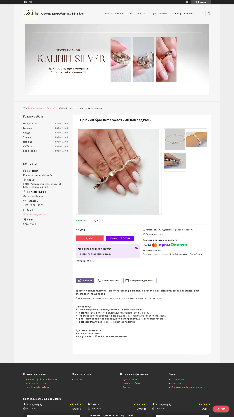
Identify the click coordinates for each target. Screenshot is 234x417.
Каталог (119, 13)
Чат (221, 408)
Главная (108, 13)
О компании (177, 379)
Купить (89, 238)
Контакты (143, 13)
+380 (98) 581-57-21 (36, 383)
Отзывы (127, 387)
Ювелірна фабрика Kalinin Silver (42, 379)
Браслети (52, 108)
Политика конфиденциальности (188, 387)
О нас (132, 13)
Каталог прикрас (36, 108)
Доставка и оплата (161, 13)
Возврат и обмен (184, 13)
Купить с (120, 238)
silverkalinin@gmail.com (35, 214)
